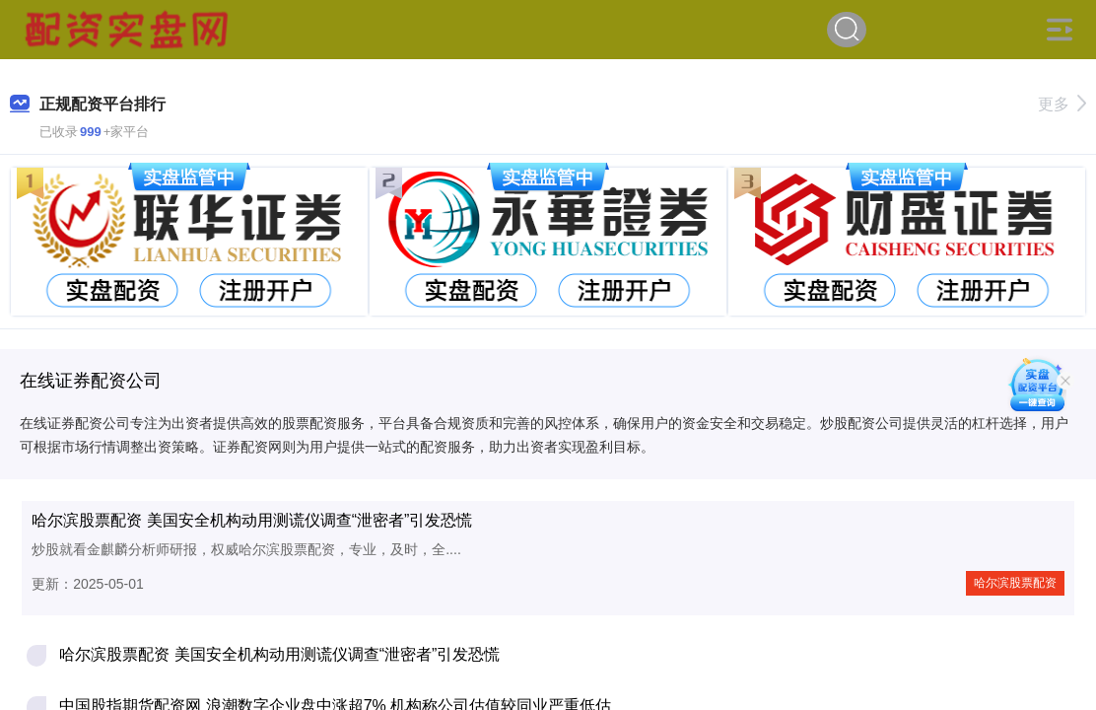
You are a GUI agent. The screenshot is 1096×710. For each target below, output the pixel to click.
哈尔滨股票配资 (1015, 583)
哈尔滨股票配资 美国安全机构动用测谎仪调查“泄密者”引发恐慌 (252, 520)
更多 (1062, 104)
